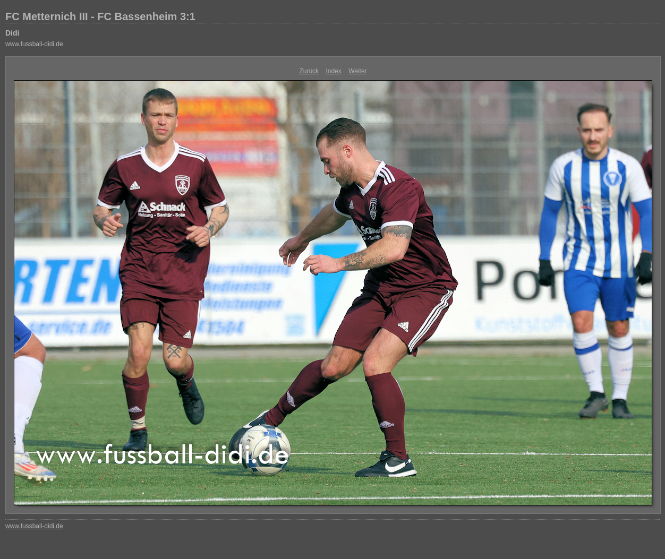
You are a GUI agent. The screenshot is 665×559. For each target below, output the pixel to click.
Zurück (309, 71)
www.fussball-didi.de (34, 44)
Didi (12, 33)
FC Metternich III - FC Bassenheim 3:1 (100, 16)
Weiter (357, 71)
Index (333, 71)
